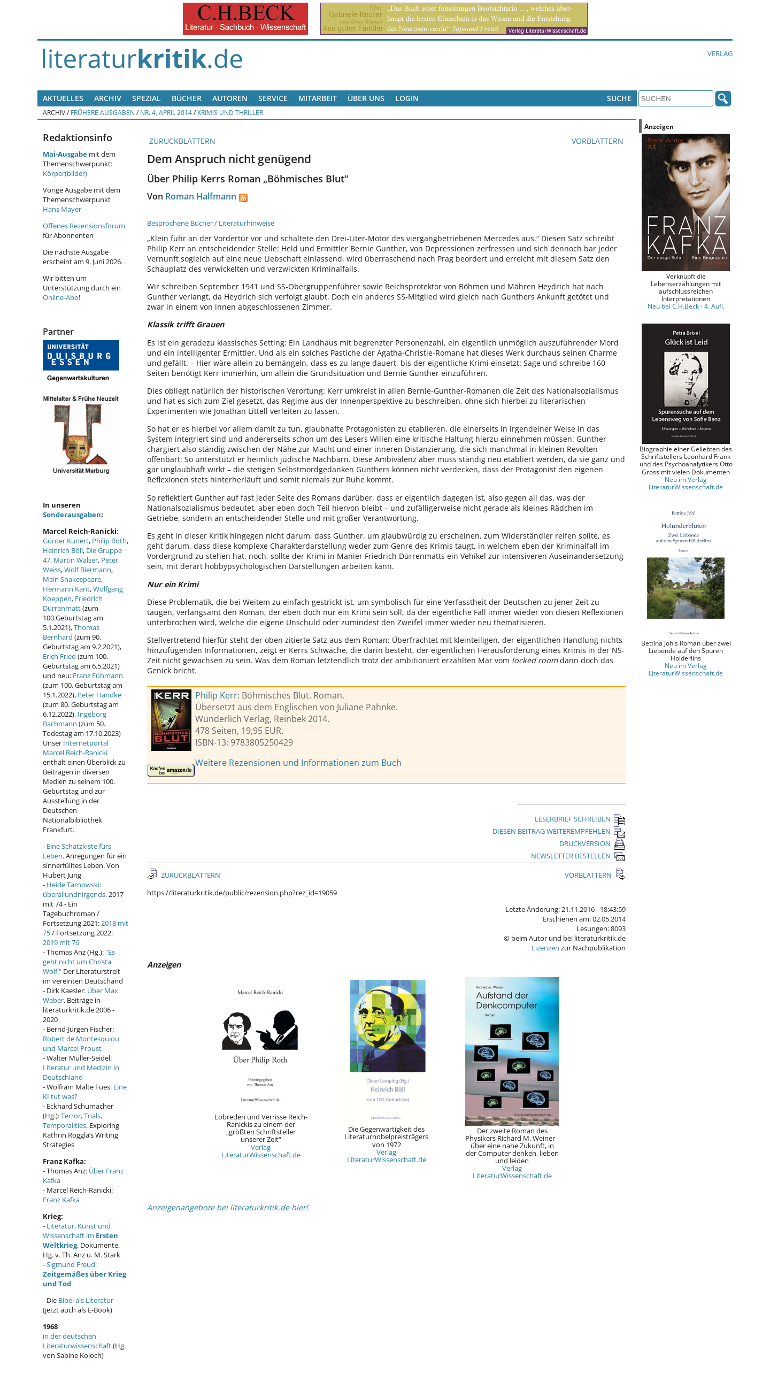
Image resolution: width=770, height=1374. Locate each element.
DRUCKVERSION (592, 843)
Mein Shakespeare (72, 579)
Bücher (187, 98)
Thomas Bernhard (71, 632)
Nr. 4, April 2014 (166, 112)
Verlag (720, 53)
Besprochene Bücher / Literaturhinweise (210, 223)
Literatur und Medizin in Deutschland (81, 1072)
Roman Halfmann (200, 196)
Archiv (107, 98)
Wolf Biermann (87, 569)
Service (273, 98)
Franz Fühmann (98, 675)
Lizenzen (545, 948)
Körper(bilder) (65, 173)
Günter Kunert (66, 541)
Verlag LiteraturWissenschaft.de (261, 1151)
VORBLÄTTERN (599, 141)
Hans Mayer (62, 209)
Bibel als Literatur (85, 1300)
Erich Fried (59, 656)
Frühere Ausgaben (103, 112)
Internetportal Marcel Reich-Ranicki (76, 747)
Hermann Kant (66, 589)
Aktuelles (63, 98)
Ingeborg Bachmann (74, 718)
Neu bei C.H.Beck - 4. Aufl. (686, 306)
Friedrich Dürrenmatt (73, 603)
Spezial (146, 98)
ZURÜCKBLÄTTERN (181, 141)
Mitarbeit (317, 98)
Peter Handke (99, 695)
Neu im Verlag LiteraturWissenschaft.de (686, 483)
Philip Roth (109, 541)
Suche (619, 98)
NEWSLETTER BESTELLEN (578, 856)
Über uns (366, 98)
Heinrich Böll (63, 550)
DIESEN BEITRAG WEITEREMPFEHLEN (559, 831)
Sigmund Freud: (84, 1274)
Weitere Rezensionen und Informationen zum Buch (298, 763)
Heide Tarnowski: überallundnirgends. (75, 889)
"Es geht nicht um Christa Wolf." (79, 961)
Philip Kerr (216, 695)
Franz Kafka (61, 1199)
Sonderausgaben (72, 514)
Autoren (230, 98)
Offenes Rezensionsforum (84, 226)
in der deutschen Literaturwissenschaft (77, 1340)
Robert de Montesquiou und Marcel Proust (81, 1043)
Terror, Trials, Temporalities (72, 1120)
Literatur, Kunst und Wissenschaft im (80, 1235)
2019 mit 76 (61, 942)
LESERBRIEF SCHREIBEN (580, 819)
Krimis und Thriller (230, 112)
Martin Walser (75, 560)
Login (407, 98)
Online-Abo (61, 297)
